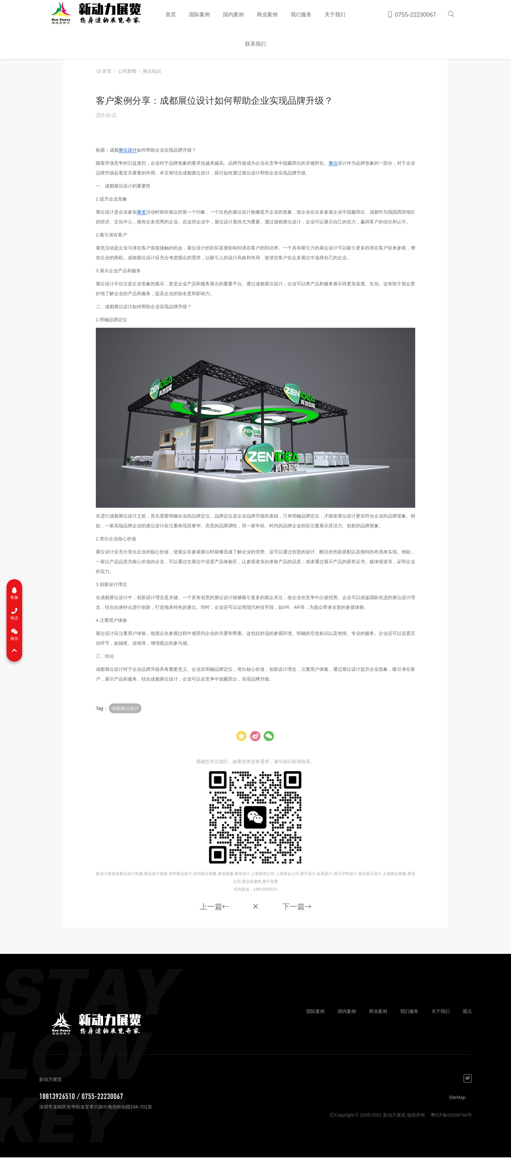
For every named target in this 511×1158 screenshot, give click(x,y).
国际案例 (199, 14)
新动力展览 (93, 14)
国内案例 (233, 14)
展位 (333, 163)
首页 (171, 14)
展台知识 (152, 71)
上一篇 (213, 907)
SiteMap (457, 1098)
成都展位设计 (125, 708)
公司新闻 (127, 71)
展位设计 (128, 150)
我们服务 (301, 14)
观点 (467, 1012)
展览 (141, 212)
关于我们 (335, 14)
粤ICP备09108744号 (451, 1115)
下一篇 (297, 907)
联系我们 (255, 44)
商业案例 (267, 14)
